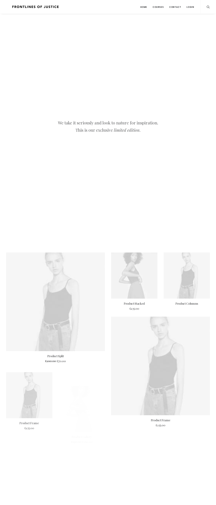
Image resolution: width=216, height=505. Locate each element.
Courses (158, 7)
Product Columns (186, 117)
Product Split (55, 166)
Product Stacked (134, 113)
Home (143, 7)
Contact (175, 7)
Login (190, 7)
